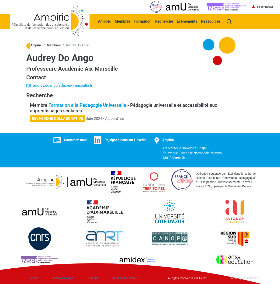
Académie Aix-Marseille (88, 69)
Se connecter (265, 6)
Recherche (164, 21)
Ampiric (104, 21)
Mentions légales (63, 278)
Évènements (187, 21)
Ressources (211, 21)
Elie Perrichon (250, 278)
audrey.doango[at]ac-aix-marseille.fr (62, 85)
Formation (143, 21)
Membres (123, 21)
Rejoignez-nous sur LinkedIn (126, 140)
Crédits (93, 278)
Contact (33, 278)
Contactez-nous (75, 140)
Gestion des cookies (125, 278)
